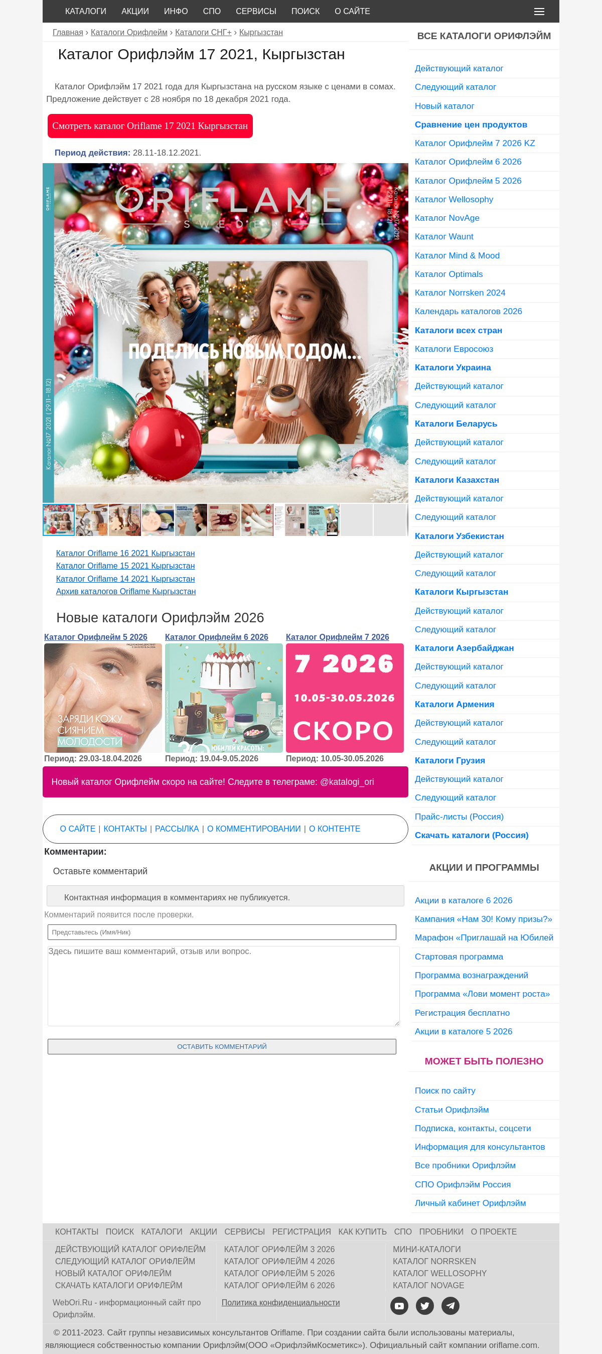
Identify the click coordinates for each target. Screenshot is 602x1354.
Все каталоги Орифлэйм (484, 36)
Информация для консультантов (480, 1147)
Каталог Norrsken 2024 (460, 293)
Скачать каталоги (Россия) (472, 835)
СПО (212, 11)
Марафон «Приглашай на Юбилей (484, 937)
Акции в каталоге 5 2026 (463, 1031)
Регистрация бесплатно (462, 1013)
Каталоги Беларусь (456, 424)
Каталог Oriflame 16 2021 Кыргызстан (125, 553)
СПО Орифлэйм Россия (463, 1184)
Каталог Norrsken (434, 1261)
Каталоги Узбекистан (459, 536)
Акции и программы (484, 867)
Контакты (125, 829)
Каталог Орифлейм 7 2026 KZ (475, 143)
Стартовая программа (459, 957)
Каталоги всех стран (459, 330)
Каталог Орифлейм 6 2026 (216, 637)
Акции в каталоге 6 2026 (463, 900)
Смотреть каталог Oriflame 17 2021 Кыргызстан (150, 125)
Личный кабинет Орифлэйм (470, 1203)
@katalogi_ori (347, 782)
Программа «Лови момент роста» (482, 994)
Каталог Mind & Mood (457, 255)
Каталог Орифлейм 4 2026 (279, 1261)
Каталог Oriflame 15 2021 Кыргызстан (125, 566)
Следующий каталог (455, 87)
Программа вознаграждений (471, 975)
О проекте (494, 1232)
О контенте (334, 829)
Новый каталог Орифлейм (113, 1273)
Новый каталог (445, 106)
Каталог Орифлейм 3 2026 (279, 1249)
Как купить (363, 1232)
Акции (135, 11)
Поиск (305, 11)
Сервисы (256, 11)
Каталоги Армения (455, 704)
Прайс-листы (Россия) (459, 816)
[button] (399, 172)
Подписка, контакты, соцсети (473, 1128)
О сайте (352, 11)
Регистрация (301, 1232)
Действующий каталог (459, 68)
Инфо (176, 11)
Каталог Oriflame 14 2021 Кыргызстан (125, 579)
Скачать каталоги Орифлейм (119, 1285)
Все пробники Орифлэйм (465, 1165)
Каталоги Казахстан (457, 480)
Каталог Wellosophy (454, 199)
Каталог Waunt (444, 236)
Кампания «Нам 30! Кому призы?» (483, 919)
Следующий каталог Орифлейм (125, 1261)
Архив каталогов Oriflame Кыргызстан (126, 591)
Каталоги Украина (453, 367)
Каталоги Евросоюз (454, 349)
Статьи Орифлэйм (452, 1110)
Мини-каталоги (427, 1249)
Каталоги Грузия (450, 760)
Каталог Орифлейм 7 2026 (337, 637)
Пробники (441, 1232)
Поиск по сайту (445, 1091)
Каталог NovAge (447, 218)
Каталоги (85, 11)
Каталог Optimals (449, 274)
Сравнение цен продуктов (471, 124)
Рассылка (177, 829)
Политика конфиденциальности (281, 1302)
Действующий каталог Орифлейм (130, 1249)
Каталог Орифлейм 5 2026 (95, 637)
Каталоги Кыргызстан (461, 592)
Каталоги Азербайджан (464, 648)
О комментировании (254, 829)
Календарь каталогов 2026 (468, 311)
